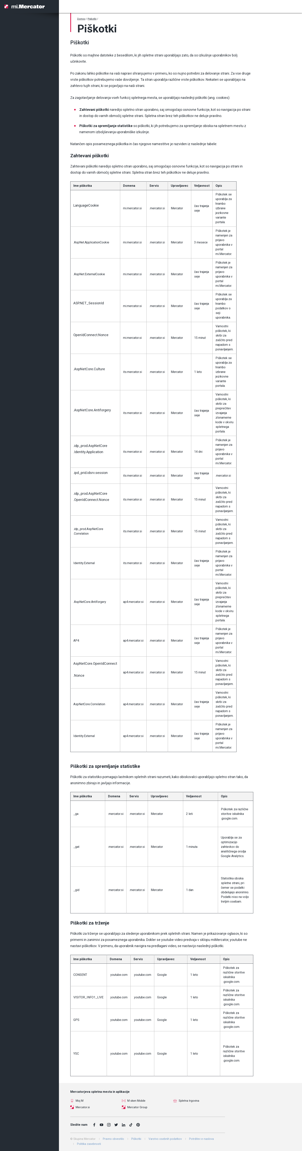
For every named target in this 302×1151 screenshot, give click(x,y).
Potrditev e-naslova (201, 1139)
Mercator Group (134, 1107)
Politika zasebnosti (89, 1144)
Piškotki (136, 1139)
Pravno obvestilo (113, 1139)
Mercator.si (80, 1107)
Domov (81, 18)
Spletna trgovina (186, 1100)
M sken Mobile (133, 1100)
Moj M (76, 1100)
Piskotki (92, 18)
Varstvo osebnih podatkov (165, 1139)
